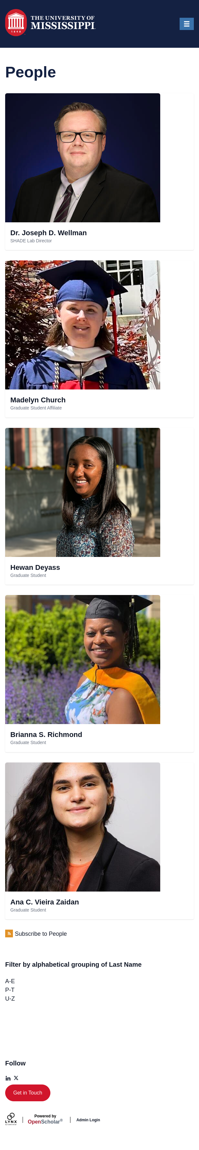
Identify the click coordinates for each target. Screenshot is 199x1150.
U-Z (10, 998)
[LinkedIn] (8, 1078)
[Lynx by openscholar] (16, 1120)
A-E (10, 981)
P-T (10, 990)
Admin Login (88, 1120)
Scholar (45, 1119)
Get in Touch (27, 1092)
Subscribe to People (41, 934)
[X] (16, 1078)
